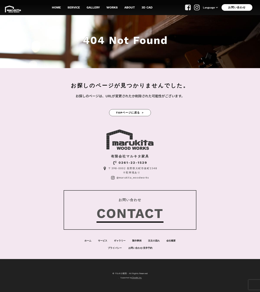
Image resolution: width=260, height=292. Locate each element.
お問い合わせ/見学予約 (140, 247)
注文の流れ (154, 240)
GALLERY (93, 7)
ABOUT (129, 7)
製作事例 (136, 240)
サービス (102, 240)
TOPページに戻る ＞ (130, 112)
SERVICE (73, 7)
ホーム (87, 240)
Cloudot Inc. (137, 278)
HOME (56, 7)
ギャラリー (120, 240)
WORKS (112, 7)
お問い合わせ (237, 7)
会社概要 (171, 240)
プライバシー (115, 247)
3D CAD (147, 7)
